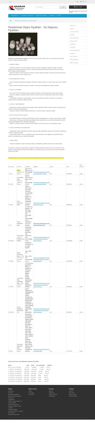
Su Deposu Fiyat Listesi (13, 404)
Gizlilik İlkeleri (11, 399)
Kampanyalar (52, 396)
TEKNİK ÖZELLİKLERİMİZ (41, 15)
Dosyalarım (73, 47)
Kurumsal (10, 392)
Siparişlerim (73, 44)
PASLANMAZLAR (14, 15)
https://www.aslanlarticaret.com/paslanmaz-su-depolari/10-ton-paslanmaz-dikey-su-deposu (44, 310)
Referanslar (11, 391)
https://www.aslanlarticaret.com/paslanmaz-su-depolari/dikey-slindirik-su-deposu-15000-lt (44, 239)
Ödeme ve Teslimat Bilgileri (14, 396)
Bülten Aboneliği (74, 62)
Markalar (51, 391)
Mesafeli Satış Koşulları (13, 394)
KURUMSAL (51, 15)
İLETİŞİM (59, 15)
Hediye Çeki (51, 392)
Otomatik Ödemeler (75, 50)
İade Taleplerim (74, 56)
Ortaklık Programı (53, 394)
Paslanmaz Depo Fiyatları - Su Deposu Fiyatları (26, 20)
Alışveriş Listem (73, 41)
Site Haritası (31, 394)
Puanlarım (72, 53)
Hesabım (72, 35)
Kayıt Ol (72, 28)
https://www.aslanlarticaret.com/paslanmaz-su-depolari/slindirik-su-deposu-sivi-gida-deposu (44, 259)
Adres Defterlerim (74, 38)
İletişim (30, 391)
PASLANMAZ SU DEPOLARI (27, 15)
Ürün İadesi (31, 392)
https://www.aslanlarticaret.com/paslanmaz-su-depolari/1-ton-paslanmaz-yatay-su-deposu (44, 285)
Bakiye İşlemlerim (74, 59)
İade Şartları (11, 397)
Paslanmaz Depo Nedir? (14, 414)
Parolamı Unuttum (74, 31)
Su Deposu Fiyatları (12, 409)
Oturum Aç (72, 25)
